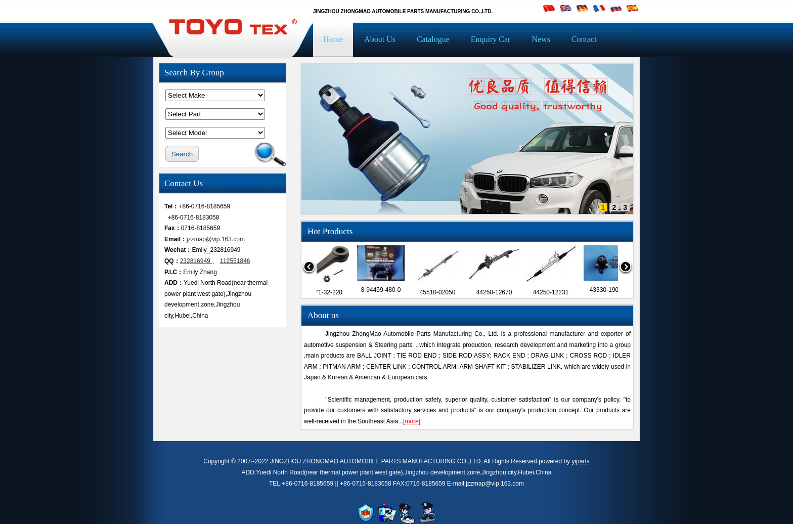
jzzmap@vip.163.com (216, 239)
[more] (411, 421)
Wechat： (178, 249)
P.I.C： (173, 272)
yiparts (580, 461)
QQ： (172, 261)
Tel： (171, 206)
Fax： (172, 228)
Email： (175, 239)
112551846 (234, 261)
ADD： (174, 282)
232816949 (196, 261)
